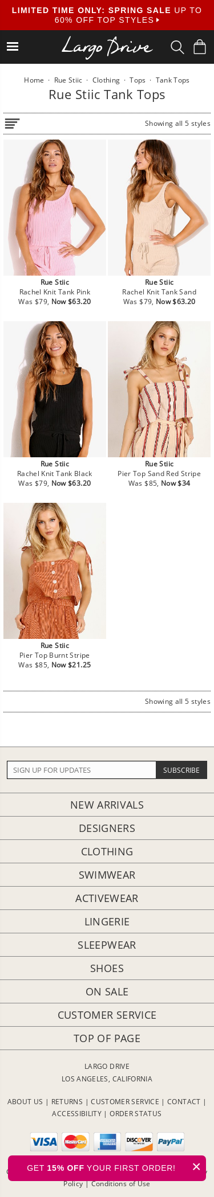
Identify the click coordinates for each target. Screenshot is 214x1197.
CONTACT (184, 1101)
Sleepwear (107, 945)
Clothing (107, 851)
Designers (107, 828)
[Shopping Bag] (199, 46)
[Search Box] (177, 47)
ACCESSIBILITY (77, 1113)
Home (34, 80)
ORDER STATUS (135, 1113)
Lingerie (107, 921)
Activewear (107, 898)
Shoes (107, 968)
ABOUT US (25, 1101)
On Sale (107, 991)
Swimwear (107, 875)
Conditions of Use (121, 1183)
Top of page (107, 1038)
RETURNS (67, 1101)
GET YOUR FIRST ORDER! (116, 1166)
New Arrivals (107, 804)
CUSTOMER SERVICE (125, 1101)
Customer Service (107, 1015)
